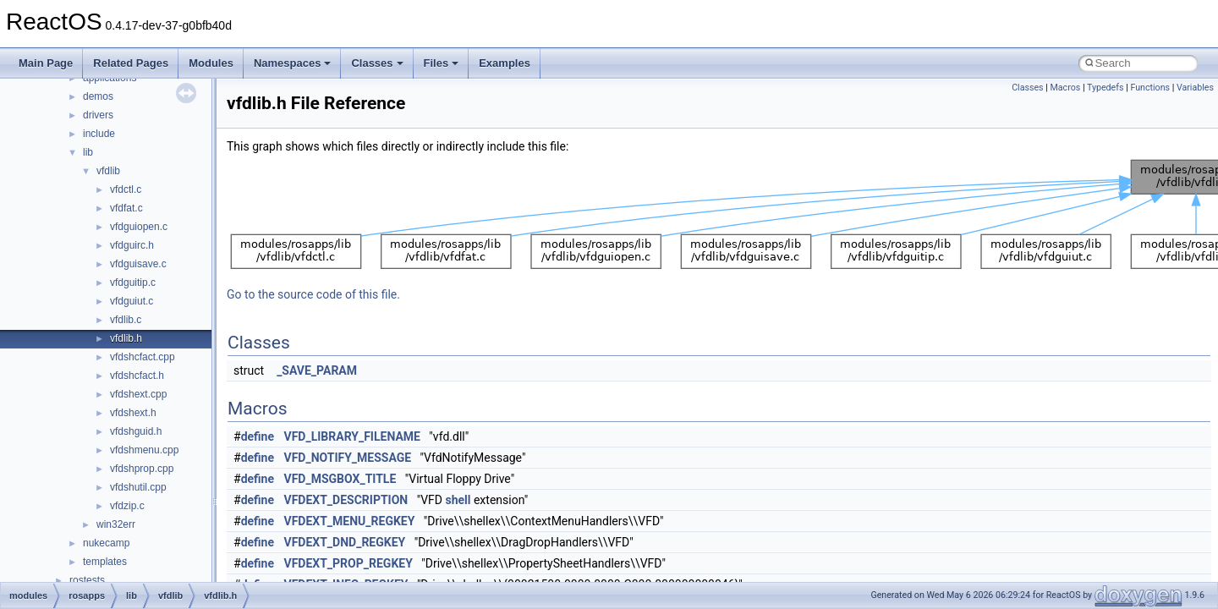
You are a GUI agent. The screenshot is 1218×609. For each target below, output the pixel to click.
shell (457, 500)
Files (441, 63)
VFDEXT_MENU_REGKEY (349, 521)
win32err (115, 524)
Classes (377, 63)
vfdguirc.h (132, 245)
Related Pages (130, 63)
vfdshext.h (133, 413)
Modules (211, 63)
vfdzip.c (127, 506)
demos (98, 96)
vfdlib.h (126, 338)
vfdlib (108, 171)
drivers (98, 115)
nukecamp (106, 543)
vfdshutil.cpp (138, 487)
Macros (1066, 87)
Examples (504, 63)
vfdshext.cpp (138, 394)
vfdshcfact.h (137, 375)
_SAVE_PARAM (317, 370)
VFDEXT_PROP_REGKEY (348, 563)
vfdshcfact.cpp (142, 357)
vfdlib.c (125, 320)
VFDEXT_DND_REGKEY (345, 542)
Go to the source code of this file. (313, 294)
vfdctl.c (125, 189)
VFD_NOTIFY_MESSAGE (348, 457)
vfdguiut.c (131, 301)
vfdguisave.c (138, 264)
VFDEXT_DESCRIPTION (346, 500)
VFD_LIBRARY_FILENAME (352, 436)
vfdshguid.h (136, 431)
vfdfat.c (126, 208)
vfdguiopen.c (138, 227)
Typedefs (1105, 87)
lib (88, 152)
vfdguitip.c (133, 282)
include (99, 134)
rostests (87, 580)
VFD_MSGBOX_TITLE (340, 479)
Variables (1195, 87)
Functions (1150, 87)
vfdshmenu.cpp (144, 450)
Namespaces (293, 63)
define (257, 436)
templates (105, 562)
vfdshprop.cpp (141, 469)
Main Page (46, 63)
